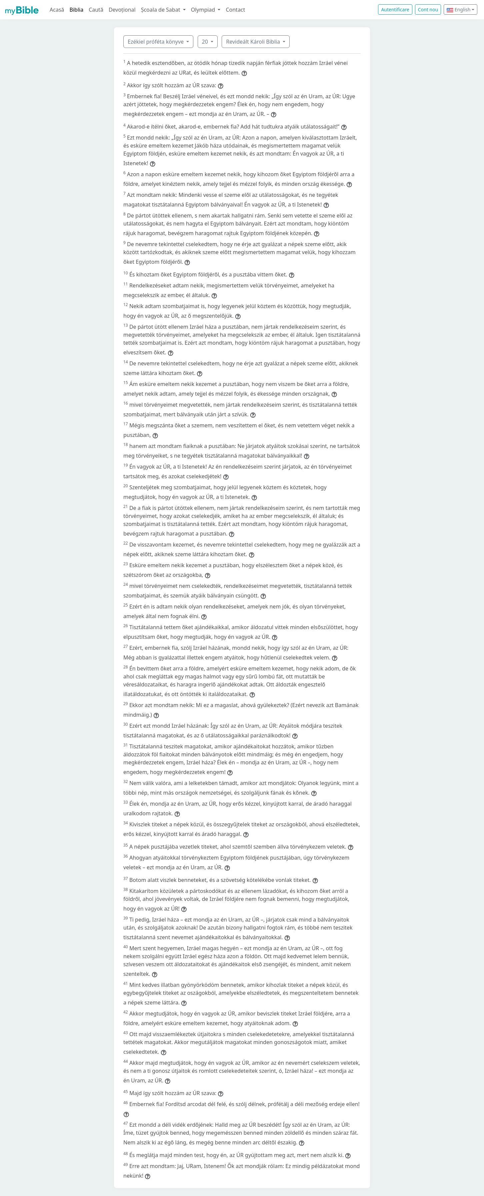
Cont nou (428, 9)
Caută (96, 9)
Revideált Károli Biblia (253, 41)
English (458, 9)
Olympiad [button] (204, 9)
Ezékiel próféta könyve (156, 41)
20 (205, 41)
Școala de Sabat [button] (161, 9)
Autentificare (395, 9)
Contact (235, 9)
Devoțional (122, 9)
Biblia (77, 9)
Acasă (57, 9)
